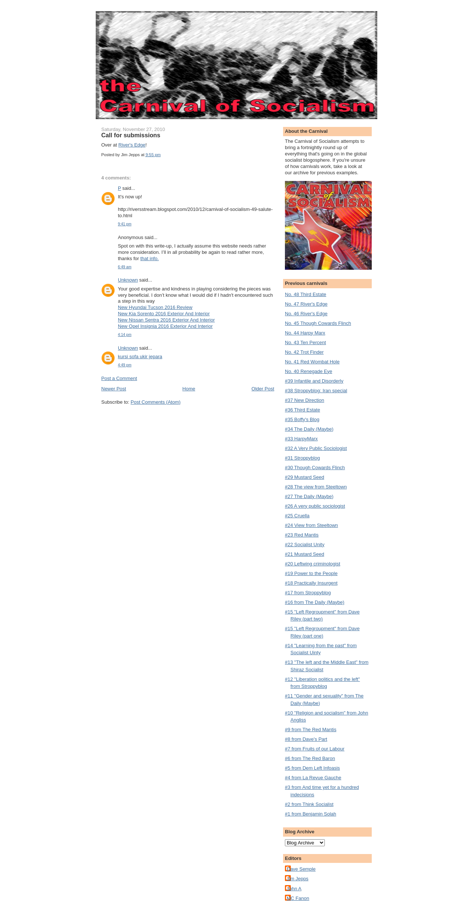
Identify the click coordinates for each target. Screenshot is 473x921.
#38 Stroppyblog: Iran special (316, 390)
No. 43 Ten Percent (305, 342)
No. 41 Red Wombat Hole (312, 361)
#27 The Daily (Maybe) (309, 496)
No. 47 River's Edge (306, 304)
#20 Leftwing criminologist (312, 564)
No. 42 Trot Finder (304, 352)
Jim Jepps (298, 878)
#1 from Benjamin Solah (310, 814)
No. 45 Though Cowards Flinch (318, 323)
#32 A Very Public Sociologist (316, 448)
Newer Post (113, 388)
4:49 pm (125, 365)
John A (294, 888)
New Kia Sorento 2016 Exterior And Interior (164, 313)
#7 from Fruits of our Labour (314, 749)
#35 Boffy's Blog (302, 419)
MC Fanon (298, 898)
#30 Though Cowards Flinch (315, 467)
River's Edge (131, 145)
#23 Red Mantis (302, 535)
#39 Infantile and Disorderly (314, 381)
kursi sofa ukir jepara (140, 356)
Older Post (263, 388)
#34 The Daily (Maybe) (309, 429)
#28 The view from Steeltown (316, 487)
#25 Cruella (297, 515)
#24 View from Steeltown (311, 525)
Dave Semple (301, 869)
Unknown (128, 280)
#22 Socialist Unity (304, 544)
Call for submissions (130, 135)
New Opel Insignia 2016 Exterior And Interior (165, 326)
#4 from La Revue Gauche (313, 777)
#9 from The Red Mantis (310, 729)
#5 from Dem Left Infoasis (312, 768)
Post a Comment (119, 378)
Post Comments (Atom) (156, 402)
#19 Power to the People (311, 573)
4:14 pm (125, 335)
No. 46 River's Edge (306, 313)
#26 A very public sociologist (315, 506)
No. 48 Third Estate (305, 294)
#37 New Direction (304, 400)
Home (189, 388)
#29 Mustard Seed (304, 477)
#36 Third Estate (302, 410)
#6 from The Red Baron (310, 758)
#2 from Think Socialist (309, 804)
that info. (149, 258)
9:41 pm (125, 224)
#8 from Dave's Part (306, 739)
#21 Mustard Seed (304, 554)
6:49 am (125, 267)
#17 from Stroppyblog (308, 592)
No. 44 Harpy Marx (305, 333)
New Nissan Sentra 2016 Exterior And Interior (166, 320)
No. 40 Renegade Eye (308, 371)
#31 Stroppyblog (302, 458)
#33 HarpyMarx (301, 438)
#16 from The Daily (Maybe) (314, 602)
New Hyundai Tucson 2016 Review (155, 307)
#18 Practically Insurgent (311, 583)
